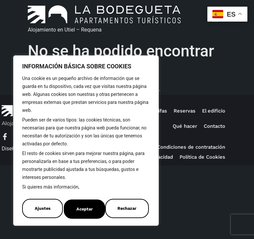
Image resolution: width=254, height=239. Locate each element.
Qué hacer (183, 126)
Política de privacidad (198, 157)
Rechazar (85, 209)
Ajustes (41, 209)
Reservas (183, 111)
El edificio (213, 111)
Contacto (213, 126)
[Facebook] (8, 137)
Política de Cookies (102, 190)
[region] (86, 142)
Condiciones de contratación (189, 147)
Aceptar (130, 209)
